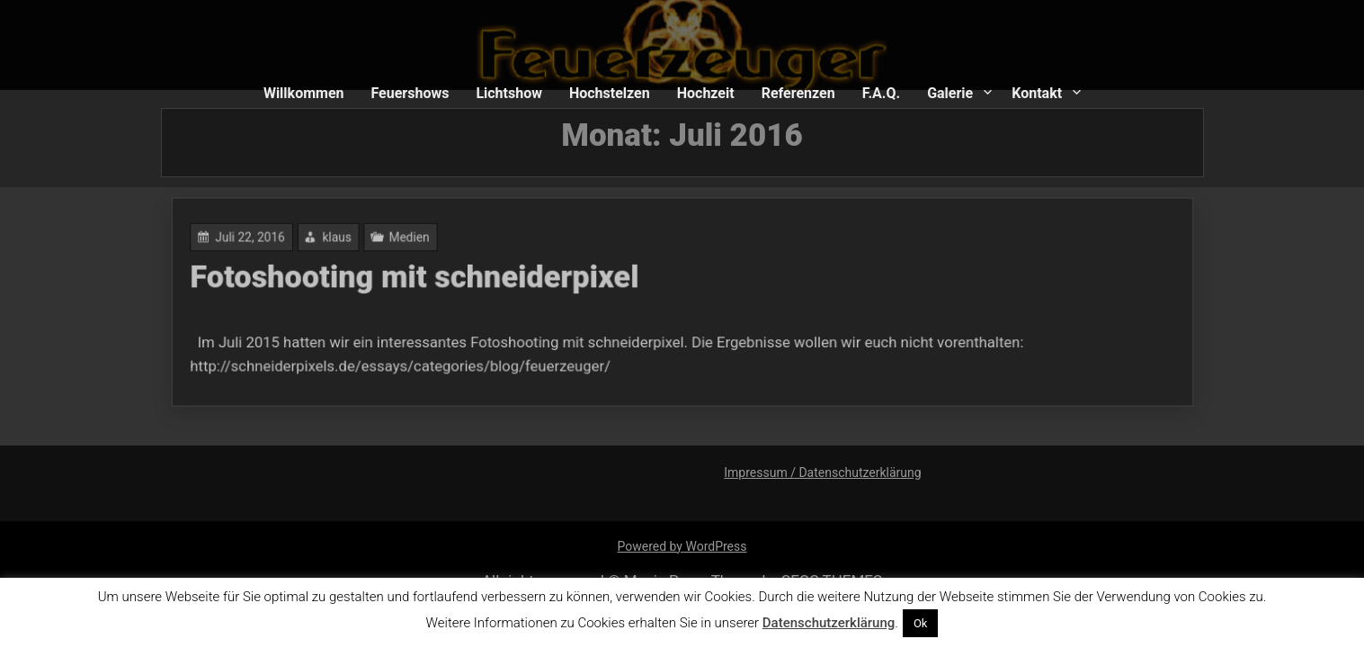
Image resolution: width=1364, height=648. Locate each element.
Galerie (950, 93)
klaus (350, 240)
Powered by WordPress (682, 546)
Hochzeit (706, 93)
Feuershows (409, 93)
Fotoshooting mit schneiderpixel (424, 278)
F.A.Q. (881, 93)
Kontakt (1037, 93)
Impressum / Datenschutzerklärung (822, 472)
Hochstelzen (609, 93)
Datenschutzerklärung (828, 623)
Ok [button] (921, 623)
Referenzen (798, 93)
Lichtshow (509, 93)
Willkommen (303, 93)
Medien (419, 240)
